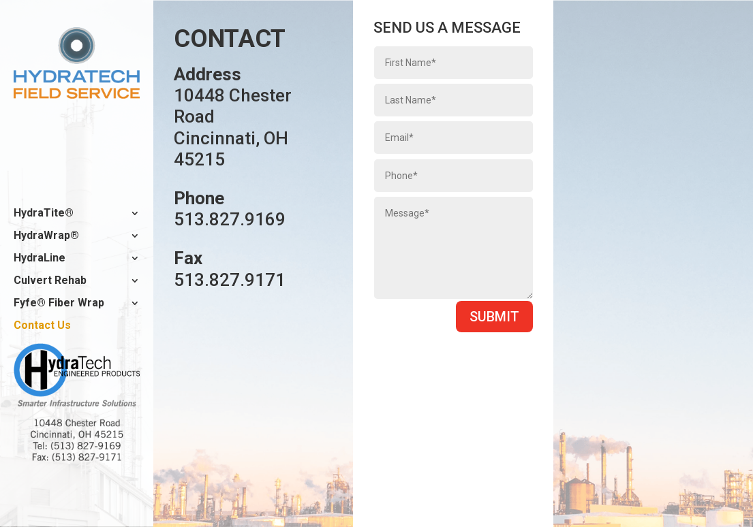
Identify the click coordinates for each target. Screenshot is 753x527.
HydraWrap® (46, 236)
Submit (494, 316)
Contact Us (42, 326)
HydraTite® (44, 213)
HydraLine (39, 258)
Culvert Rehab (50, 281)
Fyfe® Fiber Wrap (59, 303)
